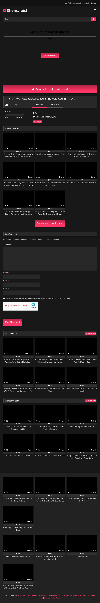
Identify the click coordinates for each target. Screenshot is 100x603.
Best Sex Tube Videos (52, 598)
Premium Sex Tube (69, 595)
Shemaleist (15, 10)
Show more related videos (50, 223)
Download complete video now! (50, 89)
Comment (7, 244)
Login (86, 3)
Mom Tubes (36, 595)
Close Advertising (50, 55)
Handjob (38, 121)
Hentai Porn (56, 595)
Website (6, 289)
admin (43, 113)
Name (6, 273)
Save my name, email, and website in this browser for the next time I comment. (38, 298)
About (39, 104)
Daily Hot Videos (24, 595)
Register (94, 3)
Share (55, 104)
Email (6, 281)
